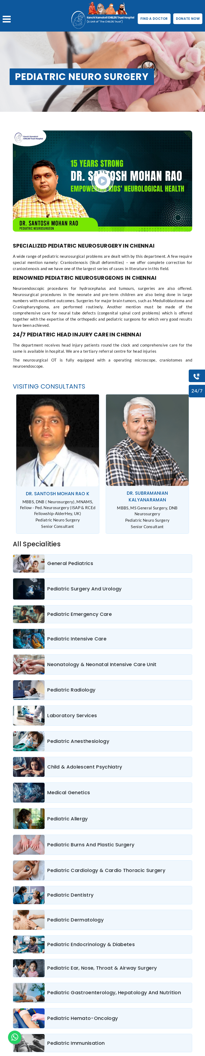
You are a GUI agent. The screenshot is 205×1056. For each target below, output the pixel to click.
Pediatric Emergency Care (79, 614)
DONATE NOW (188, 18)
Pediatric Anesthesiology (78, 741)
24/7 (196, 391)
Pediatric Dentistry (70, 895)
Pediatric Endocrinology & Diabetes (91, 944)
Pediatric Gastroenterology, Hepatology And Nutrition (114, 992)
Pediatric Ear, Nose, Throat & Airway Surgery (102, 968)
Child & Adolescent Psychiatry (84, 766)
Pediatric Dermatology (75, 919)
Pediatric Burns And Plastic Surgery (90, 844)
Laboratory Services (72, 715)
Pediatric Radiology (71, 689)
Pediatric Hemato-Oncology (82, 1018)
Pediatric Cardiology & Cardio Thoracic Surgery (106, 870)
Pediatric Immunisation (76, 1043)
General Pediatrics (70, 563)
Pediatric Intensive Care (77, 638)
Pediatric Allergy (67, 818)
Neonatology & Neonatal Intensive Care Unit (101, 664)
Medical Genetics (68, 792)
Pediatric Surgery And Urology (84, 588)
